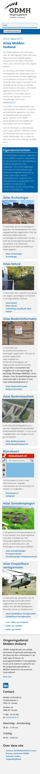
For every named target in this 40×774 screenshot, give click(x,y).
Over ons (7, 676)
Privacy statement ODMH (17, 753)
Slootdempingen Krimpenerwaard (21, 556)
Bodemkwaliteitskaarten (17, 444)
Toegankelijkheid (13, 759)
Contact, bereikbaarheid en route (21, 750)
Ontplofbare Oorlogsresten (18, 616)
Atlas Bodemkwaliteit (15, 441)
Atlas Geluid (11, 303)
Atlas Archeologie (14, 253)
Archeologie (11, 256)
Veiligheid (10, 496)
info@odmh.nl (9, 102)
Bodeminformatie (14, 389)
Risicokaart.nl (12, 493)
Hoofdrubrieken (12, 31)
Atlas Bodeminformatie (16, 386)
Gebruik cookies (13, 756)
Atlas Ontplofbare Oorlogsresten (21, 613)
